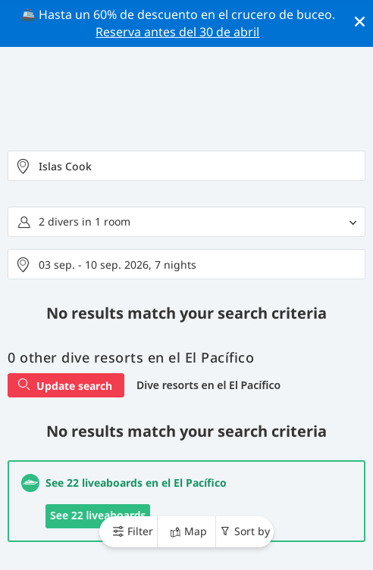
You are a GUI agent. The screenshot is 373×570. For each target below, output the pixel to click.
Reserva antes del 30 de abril (177, 31)
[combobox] (186, 166)
